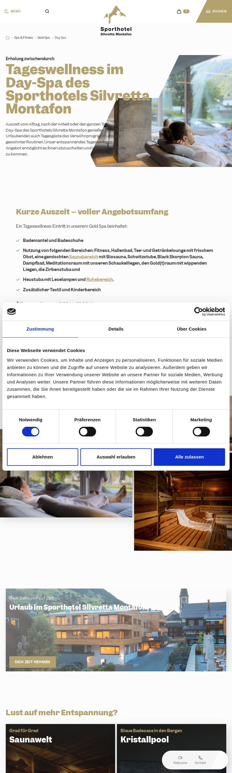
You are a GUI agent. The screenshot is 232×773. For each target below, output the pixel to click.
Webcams (180, 760)
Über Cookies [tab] (192, 328)
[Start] (8, 38)
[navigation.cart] (183, 11)
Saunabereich (83, 256)
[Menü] (18, 11)
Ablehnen (42, 456)
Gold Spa (43, 38)
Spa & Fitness (23, 38)
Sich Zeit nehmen (32, 661)
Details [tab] (116, 328)
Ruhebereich (99, 279)
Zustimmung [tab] (40, 328)
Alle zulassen (189, 456)
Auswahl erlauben (116, 456)
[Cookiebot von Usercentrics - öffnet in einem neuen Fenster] (198, 311)
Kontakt (200, 760)
